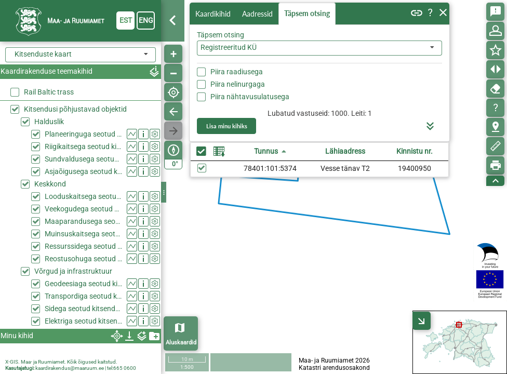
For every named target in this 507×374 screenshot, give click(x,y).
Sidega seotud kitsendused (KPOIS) (83, 308)
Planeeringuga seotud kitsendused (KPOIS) (83, 134)
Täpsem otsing (307, 13)
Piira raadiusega (236, 72)
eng (146, 20)
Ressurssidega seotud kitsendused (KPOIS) (83, 246)
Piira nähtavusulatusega (249, 96)
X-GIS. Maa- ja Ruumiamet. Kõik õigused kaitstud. (61, 362)
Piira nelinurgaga (237, 84)
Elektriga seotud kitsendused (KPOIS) (83, 321)
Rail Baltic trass (49, 92)
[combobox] (319, 48)
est (125, 20)
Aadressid (257, 13)
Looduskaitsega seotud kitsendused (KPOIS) (83, 196)
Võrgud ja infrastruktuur (73, 271)
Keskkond (50, 184)
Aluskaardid (181, 342)
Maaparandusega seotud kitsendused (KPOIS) (83, 221)
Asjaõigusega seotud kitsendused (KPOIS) (83, 171)
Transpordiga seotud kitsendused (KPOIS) (83, 296)
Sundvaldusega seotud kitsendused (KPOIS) (83, 159)
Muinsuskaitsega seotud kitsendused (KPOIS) (83, 234)
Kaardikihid (213, 13)
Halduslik (49, 121)
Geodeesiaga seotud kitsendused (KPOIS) (83, 283)
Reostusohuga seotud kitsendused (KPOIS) (83, 259)
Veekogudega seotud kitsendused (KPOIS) (83, 209)
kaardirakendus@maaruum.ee (69, 368)
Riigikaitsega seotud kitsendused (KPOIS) (83, 146)
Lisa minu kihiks (226, 126)
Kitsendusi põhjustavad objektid (75, 109)
